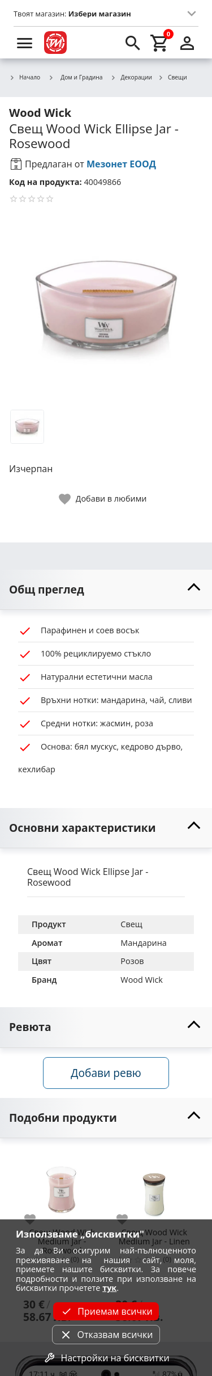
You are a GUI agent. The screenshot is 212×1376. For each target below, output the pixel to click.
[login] (187, 42)
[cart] (160, 42)
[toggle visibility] (106, 590)
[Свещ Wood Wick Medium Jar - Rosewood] (62, 1187)
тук (109, 1287)
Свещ (131, 924)
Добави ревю (106, 1072)
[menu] (25, 42)
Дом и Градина (75, 77)
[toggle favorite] (103, 499)
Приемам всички (105, 1311)
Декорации (132, 77)
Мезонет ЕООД (121, 164)
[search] (133, 42)
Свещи (172, 77)
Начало (24, 77)
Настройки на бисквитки (105, 1358)
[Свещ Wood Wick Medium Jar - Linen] (154, 1187)
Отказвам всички (106, 1334)
